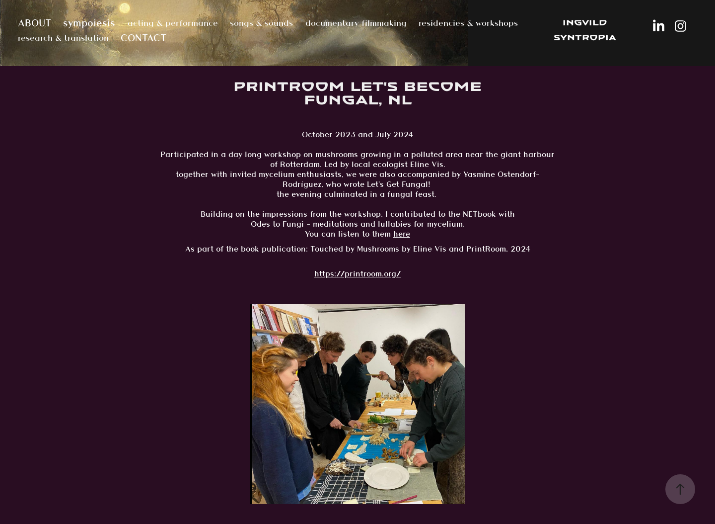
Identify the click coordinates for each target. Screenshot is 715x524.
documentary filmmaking (356, 22)
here (401, 234)
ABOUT (34, 22)
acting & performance (173, 22)
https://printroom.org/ (357, 273)
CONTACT (143, 37)
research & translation (63, 37)
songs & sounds (261, 22)
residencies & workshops (468, 22)
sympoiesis (89, 22)
